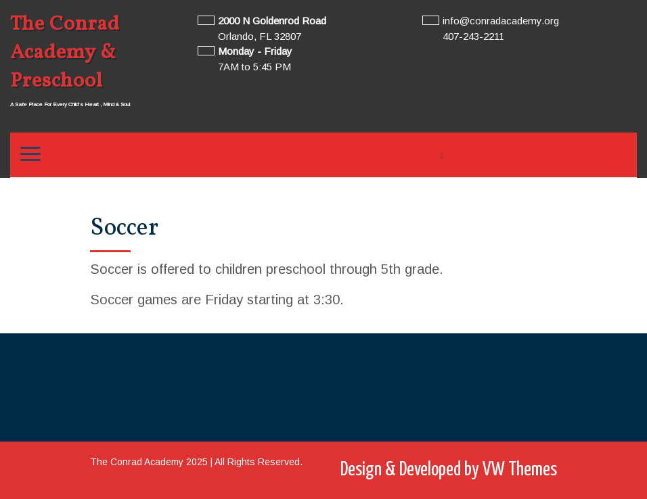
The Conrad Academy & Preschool (65, 52)
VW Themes (518, 469)
